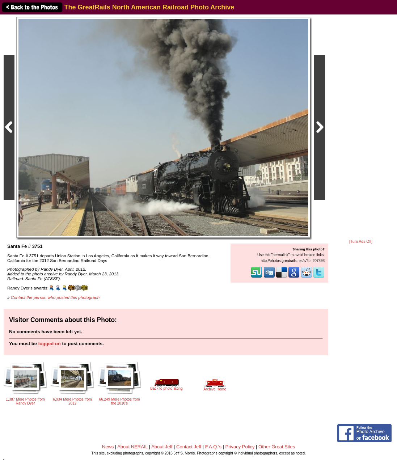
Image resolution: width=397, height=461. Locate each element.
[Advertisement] (361, 127)
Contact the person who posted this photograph (55, 297)
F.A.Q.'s (213, 446)
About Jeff (161, 446)
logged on (49, 343)
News (108, 446)
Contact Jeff (188, 446)
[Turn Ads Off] (360, 242)
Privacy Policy (240, 446)
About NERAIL (132, 446)
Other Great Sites (276, 446)
